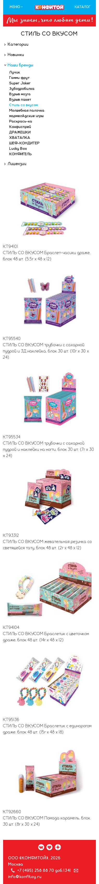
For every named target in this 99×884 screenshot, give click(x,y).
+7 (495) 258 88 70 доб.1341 (44, 870)
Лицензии (17, 164)
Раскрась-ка (20, 121)
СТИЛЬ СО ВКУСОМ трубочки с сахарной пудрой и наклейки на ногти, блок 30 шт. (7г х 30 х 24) (48, 449)
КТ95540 (12, 339)
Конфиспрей (20, 127)
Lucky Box (18, 149)
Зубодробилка (22, 89)
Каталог (83, 7)
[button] (16, 7)
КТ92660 (12, 812)
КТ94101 (10, 246)
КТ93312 (11, 535)
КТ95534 (12, 437)
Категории (18, 44)
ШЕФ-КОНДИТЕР (24, 143)
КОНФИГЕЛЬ (20, 154)
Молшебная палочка (27, 110)
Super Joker (20, 83)
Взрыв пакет (20, 99)
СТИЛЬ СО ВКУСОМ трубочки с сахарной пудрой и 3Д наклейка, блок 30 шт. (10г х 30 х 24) (46, 351)
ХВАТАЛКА (19, 138)
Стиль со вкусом (23, 105)
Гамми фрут (19, 78)
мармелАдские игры (26, 116)
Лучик (14, 72)
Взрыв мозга (20, 94)
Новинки (15, 55)
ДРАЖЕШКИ (20, 132)
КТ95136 (11, 720)
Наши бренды (20, 65)
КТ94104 (11, 627)
